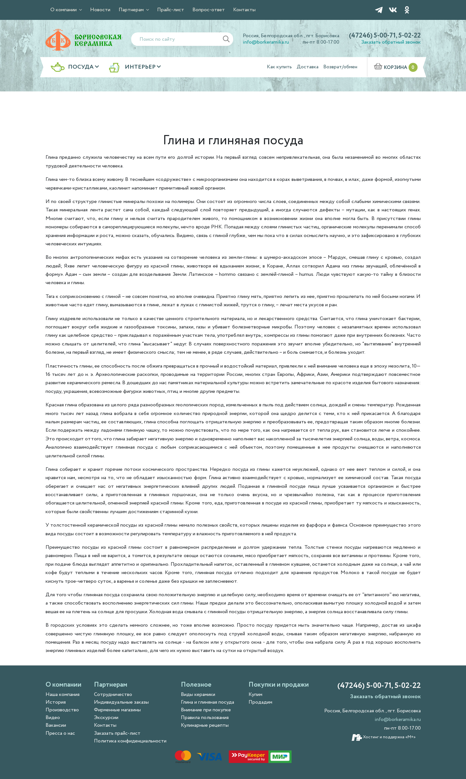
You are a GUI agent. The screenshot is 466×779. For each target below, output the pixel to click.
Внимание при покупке (206, 710)
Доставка (307, 67)
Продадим (260, 702)
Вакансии (56, 725)
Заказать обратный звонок (391, 42)
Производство (62, 710)
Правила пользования (205, 717)
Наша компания (63, 694)
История (56, 702)
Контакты (244, 9)
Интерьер (141, 67)
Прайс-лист (170, 9)
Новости (100, 9)
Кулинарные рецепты (205, 725)
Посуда (81, 67)
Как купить (279, 67)
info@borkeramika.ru (266, 42)
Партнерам (132, 9)
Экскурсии (106, 717)
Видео (53, 717)
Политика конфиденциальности (130, 741)
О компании (64, 9)
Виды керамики (198, 694)
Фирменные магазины (117, 710)
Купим (255, 694)
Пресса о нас (60, 733)
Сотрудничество (113, 694)
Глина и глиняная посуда (207, 702)
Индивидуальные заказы (121, 702)
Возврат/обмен (340, 67)
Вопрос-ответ (208, 9)
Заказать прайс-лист (117, 733)
